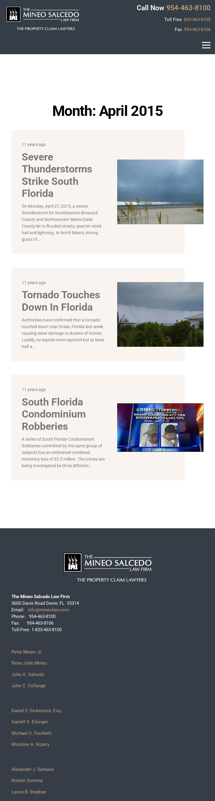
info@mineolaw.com (48, 610)
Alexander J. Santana (32, 769)
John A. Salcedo (27, 674)
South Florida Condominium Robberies (54, 414)
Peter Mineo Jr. (26, 652)
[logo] (42, 18)
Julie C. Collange (28, 685)
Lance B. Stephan (28, 792)
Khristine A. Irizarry (30, 744)
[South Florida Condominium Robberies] (160, 406)
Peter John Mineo (29, 663)
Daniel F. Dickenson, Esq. (36, 710)
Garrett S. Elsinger (29, 722)
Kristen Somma (27, 780)
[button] (206, 45)
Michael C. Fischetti (31, 733)
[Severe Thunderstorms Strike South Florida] (160, 163)
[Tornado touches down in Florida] (160, 285)
